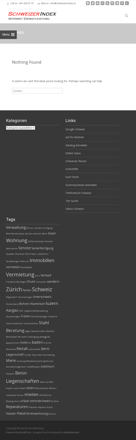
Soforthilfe (71, 169)
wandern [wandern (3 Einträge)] (53, 282)
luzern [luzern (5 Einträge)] (52, 303)
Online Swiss (73, 153)
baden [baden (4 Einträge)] (37, 342)
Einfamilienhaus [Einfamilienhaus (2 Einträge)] (36, 241)
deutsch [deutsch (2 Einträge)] (38, 228)
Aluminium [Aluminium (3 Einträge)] (37, 304)
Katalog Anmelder (76, 145)
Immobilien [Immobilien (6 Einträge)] (42, 260)
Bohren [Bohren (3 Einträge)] (24, 304)
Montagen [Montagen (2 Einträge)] (21, 282)
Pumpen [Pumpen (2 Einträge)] (10, 373)
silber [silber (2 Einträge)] (43, 331)
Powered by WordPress (19, 432)
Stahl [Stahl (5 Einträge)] (44, 323)
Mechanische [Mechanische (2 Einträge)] (41, 388)
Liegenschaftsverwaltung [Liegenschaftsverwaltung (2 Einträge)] (36, 311)
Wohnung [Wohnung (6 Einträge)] (16, 240)
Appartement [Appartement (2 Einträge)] (13, 343)
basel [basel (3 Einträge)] (51, 233)
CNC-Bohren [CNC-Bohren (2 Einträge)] (45, 395)
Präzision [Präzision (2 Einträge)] (33, 407)
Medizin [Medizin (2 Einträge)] (50, 331)
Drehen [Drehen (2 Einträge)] (55, 401)
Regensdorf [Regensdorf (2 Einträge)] (11, 297)
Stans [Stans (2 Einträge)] (42, 382)
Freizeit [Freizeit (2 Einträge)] (47, 343)
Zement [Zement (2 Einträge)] (49, 241)
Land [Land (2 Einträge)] (16, 388)
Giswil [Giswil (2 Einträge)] (22, 388)
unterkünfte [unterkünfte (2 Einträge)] (34, 349)
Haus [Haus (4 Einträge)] (21, 413)
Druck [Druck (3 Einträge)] (31, 282)
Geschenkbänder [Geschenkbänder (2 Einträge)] (14, 323)
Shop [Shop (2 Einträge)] (34, 355)
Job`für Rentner (74, 137)
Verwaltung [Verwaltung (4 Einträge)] (16, 227)
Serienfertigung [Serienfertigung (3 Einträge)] (42, 248)
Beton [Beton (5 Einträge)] (21, 373)
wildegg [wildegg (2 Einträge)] (42, 337)
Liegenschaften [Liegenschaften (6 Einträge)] (22, 381)
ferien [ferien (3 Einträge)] (27, 290)
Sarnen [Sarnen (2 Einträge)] (28, 233)
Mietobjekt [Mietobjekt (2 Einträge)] (11, 337)
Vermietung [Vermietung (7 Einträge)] (20, 274)
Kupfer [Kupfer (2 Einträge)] (9, 388)
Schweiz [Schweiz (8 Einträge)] (42, 289)
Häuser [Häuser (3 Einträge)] (11, 414)
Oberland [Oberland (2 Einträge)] (19, 254)
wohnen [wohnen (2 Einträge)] (37, 233)
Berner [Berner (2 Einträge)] (30, 228)
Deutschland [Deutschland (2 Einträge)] (12, 304)
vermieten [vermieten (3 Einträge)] (13, 267)
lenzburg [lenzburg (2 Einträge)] (21, 361)
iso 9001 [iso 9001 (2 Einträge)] (49, 382)
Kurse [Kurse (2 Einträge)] (50, 407)
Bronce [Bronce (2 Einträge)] (52, 414)
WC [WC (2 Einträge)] (48, 337)
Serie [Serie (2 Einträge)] (17, 401)
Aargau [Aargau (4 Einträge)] (12, 310)
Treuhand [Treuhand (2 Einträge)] (11, 282)
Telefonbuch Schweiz (78, 193)
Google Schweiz (75, 129)
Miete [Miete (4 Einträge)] (11, 360)
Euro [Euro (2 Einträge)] (37, 275)
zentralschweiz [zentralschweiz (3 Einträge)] (40, 401)
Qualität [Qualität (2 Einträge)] (10, 254)
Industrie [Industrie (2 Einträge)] (52, 316)
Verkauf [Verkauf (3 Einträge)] (46, 275)
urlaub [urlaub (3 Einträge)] (24, 401)
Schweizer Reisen (76, 161)
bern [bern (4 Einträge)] (45, 348)
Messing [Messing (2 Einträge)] (10, 401)
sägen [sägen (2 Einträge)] (28, 331)
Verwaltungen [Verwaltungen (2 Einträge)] (13, 261)
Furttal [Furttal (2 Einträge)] (27, 355)
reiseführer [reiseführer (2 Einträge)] (43, 254)
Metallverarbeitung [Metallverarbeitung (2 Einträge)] (35, 361)
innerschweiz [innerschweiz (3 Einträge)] (42, 297)
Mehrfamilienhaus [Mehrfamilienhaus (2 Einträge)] (15, 233)
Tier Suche (71, 201)
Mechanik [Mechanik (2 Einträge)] (11, 349)
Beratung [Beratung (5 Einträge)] (15, 330)
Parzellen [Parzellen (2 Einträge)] (22, 337)
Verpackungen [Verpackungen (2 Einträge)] (13, 316)
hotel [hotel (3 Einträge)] (23, 343)
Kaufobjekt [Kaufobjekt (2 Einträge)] (26, 267)
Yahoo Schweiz (74, 208)
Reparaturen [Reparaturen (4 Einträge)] (17, 406)
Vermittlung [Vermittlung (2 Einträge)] (49, 355)
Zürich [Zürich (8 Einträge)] (14, 289)
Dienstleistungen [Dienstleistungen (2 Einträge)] (39, 316)
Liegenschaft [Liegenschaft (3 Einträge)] (15, 355)
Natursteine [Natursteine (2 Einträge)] (12, 248)
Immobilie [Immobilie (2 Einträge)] (41, 282)
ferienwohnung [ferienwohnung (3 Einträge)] (37, 414)
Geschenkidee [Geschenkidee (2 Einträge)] (31, 323)
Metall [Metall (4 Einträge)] (22, 348)
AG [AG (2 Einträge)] (29, 343)
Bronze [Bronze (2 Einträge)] (49, 361)
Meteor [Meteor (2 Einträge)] (53, 388)
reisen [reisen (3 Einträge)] (30, 388)
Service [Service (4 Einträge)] (24, 247)
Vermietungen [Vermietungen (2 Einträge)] (25, 297)
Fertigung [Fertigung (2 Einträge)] (47, 228)
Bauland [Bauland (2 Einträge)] (35, 331)
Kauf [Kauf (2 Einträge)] (40, 355)
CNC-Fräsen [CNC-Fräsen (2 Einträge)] (30, 254)
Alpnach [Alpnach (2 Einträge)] (42, 407)
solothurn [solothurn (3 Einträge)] (47, 366)
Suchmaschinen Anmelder (81, 185)
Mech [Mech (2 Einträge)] (44, 233)
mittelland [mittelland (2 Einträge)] (11, 395)
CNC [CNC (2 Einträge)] (21, 311)
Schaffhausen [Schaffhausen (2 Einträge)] (33, 366)
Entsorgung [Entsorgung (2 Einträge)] (33, 337)
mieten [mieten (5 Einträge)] (31, 394)
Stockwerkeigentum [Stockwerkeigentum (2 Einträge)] (16, 366)
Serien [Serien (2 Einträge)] (20, 395)
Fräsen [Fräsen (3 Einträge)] (25, 316)
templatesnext (71, 432)
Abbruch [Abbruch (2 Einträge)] (24, 261)
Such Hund (71, 177)
